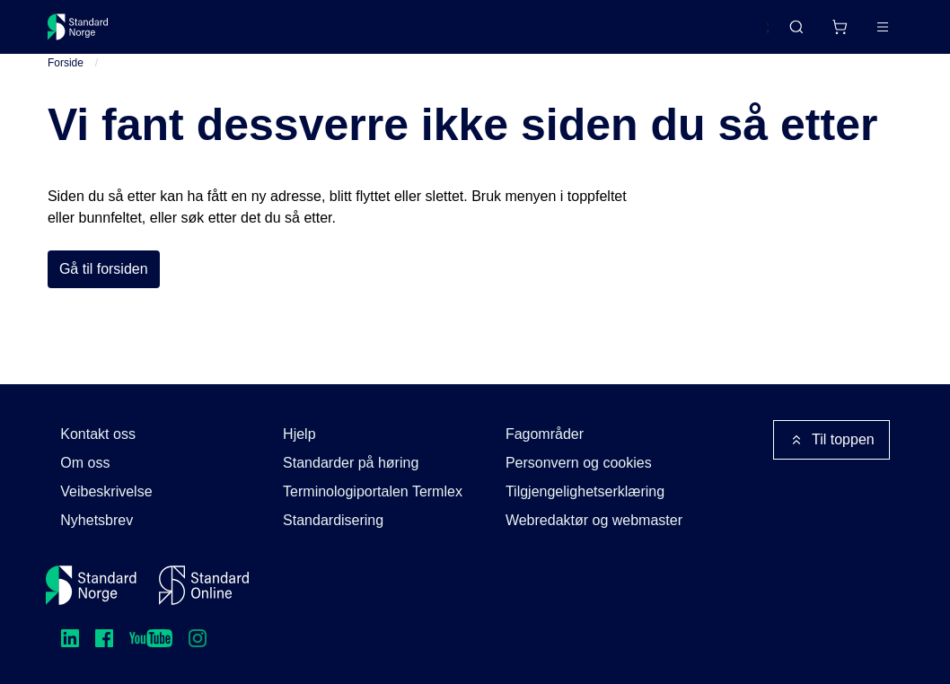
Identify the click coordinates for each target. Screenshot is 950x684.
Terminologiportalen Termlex (372, 491)
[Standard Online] (204, 585)
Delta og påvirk (312, 33)
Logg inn (859, 33)
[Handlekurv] (786, 34)
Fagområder (545, 434)
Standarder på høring (350, 462)
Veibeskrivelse (106, 491)
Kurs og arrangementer (462, 33)
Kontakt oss (98, 434)
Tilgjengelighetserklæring (585, 491)
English (712, 35)
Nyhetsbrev (96, 520)
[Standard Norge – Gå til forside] (89, 34)
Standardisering (333, 520)
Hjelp (299, 434)
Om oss (85, 462)
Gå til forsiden (103, 286)
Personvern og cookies (579, 462)
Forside (66, 80)
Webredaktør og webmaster (594, 520)
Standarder (198, 33)
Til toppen (831, 440)
